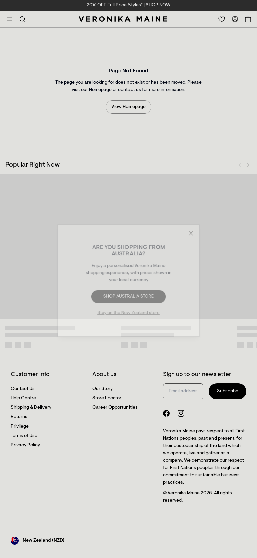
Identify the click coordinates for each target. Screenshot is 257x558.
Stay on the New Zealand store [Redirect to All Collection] (128, 312)
